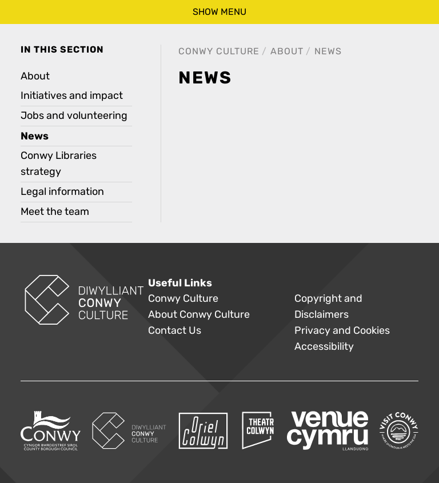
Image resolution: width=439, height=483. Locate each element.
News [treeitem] (35, 136)
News (328, 51)
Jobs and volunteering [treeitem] (74, 116)
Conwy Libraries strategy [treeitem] (59, 164)
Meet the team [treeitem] (55, 212)
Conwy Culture (219, 51)
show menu (219, 11)
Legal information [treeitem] (62, 192)
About (287, 51)
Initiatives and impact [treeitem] (72, 96)
